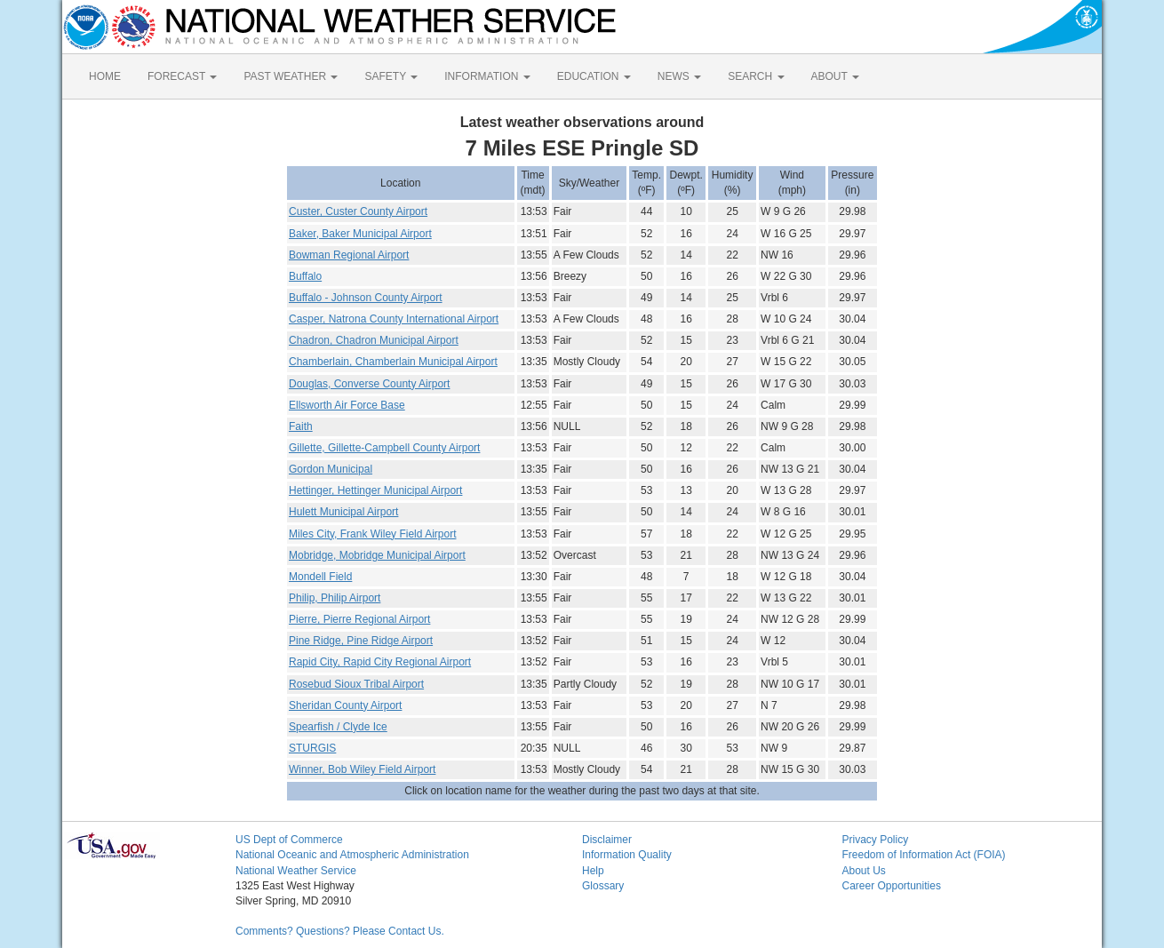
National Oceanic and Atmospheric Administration (352, 854)
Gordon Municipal (330, 469)
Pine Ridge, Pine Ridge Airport (361, 640)
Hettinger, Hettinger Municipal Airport (375, 490)
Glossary (603, 886)
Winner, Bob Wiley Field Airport (362, 769)
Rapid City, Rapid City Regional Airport (380, 662)
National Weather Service (295, 870)
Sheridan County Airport (345, 705)
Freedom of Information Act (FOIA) (924, 854)
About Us (864, 870)
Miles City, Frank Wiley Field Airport (372, 534)
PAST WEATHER (290, 76)
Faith (301, 426)
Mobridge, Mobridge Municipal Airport (377, 555)
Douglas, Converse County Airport (369, 384)
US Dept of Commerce (289, 839)
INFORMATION (487, 76)
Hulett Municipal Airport (343, 512)
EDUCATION (594, 76)
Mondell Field (320, 576)
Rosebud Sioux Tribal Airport (356, 684)
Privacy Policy (875, 839)
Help (593, 870)
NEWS (679, 76)
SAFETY (391, 76)
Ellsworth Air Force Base (347, 405)
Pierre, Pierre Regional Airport (359, 619)
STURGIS (312, 748)
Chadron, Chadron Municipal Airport (373, 340)
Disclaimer (607, 839)
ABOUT (835, 76)
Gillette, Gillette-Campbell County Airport (384, 448)
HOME (105, 76)
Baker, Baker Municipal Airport (360, 233)
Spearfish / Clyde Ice (338, 727)
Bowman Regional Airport (349, 255)
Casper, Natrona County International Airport (393, 319)
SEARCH (756, 76)
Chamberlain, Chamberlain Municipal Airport (393, 361)
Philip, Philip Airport (334, 598)
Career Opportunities (891, 886)
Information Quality (627, 854)
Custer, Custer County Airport (358, 211)
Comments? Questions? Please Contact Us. (339, 931)
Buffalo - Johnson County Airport (365, 297)
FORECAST (182, 76)
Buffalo (305, 276)
